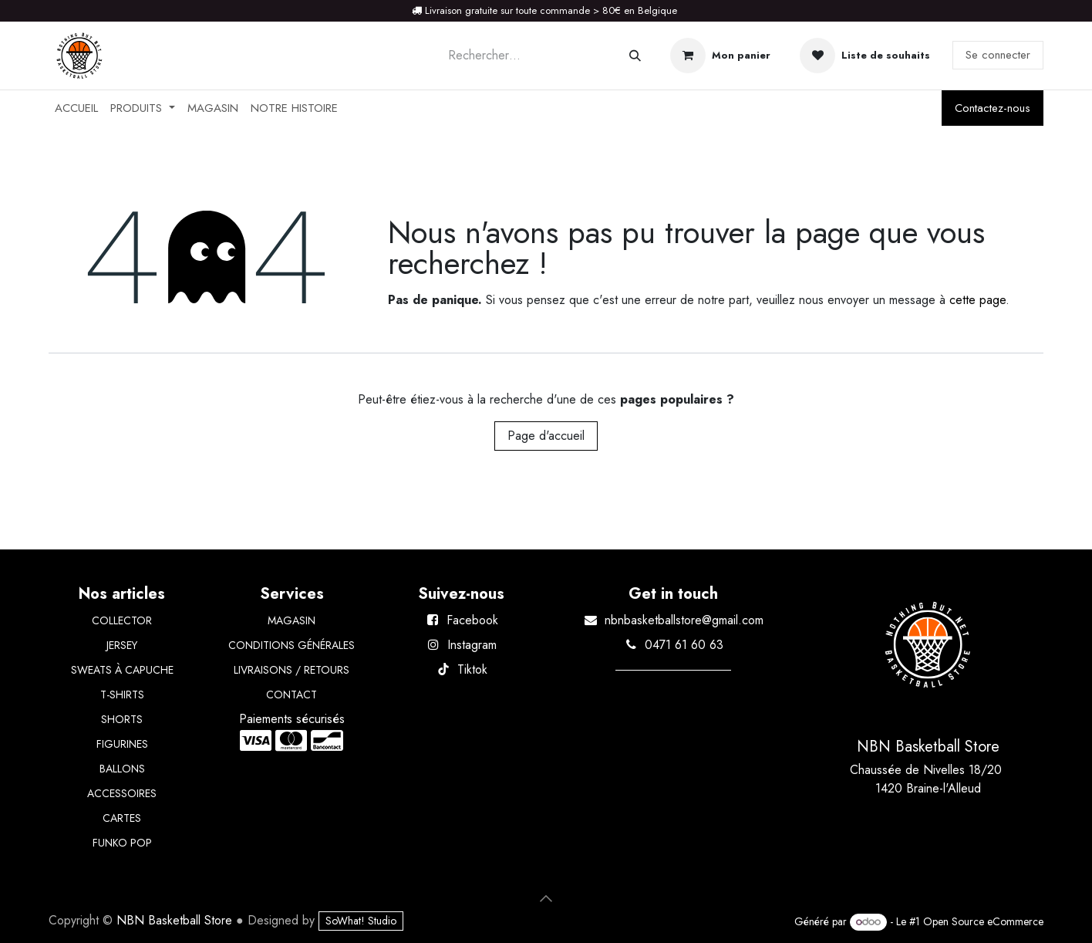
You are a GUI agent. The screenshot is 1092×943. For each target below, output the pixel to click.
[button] (546, 898)
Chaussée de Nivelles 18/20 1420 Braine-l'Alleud (928, 779)
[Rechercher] (635, 55)
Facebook (472, 620)
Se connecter (998, 54)
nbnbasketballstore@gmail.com (684, 620)
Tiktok (472, 669)
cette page (977, 300)
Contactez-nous (992, 108)
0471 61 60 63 (684, 645)
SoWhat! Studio (360, 920)
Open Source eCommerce (983, 921)
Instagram (472, 645)
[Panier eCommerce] (720, 55)
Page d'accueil (546, 435)
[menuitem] (76, 108)
